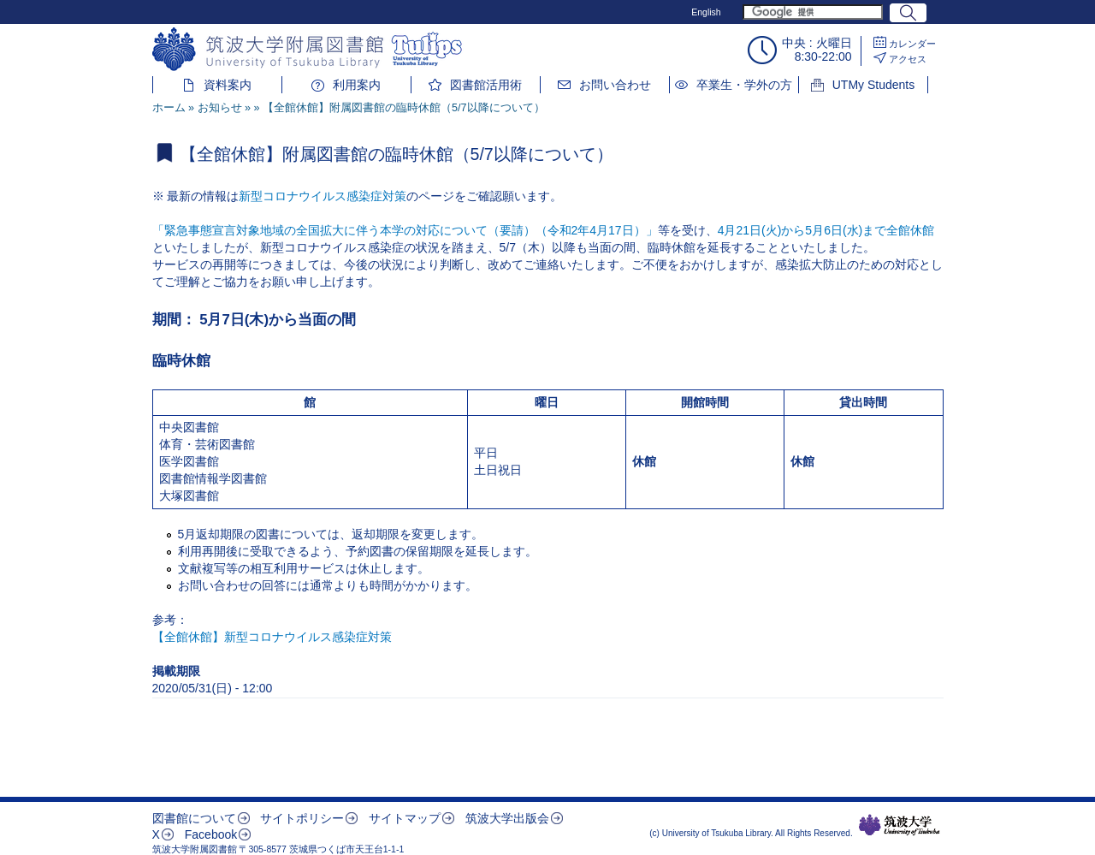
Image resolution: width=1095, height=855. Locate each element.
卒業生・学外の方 (744, 85)
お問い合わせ (615, 85)
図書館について (194, 818)
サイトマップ (405, 818)
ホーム (169, 108)
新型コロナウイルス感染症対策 (322, 196)
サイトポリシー (302, 818)
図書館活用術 (486, 85)
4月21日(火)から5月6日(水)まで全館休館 (826, 230)
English (705, 12)
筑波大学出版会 (507, 818)
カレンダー (912, 44)
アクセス (907, 59)
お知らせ (220, 108)
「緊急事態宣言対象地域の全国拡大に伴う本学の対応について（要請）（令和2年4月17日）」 (405, 230)
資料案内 (228, 85)
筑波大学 (899, 825)
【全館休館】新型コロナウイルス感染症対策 (272, 637)
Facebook (211, 834)
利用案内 (357, 85)
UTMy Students (873, 85)
